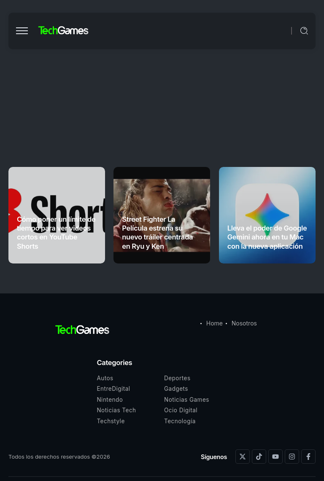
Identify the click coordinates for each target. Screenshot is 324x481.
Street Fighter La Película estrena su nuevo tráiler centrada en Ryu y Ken (157, 232)
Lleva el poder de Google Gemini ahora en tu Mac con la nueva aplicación (267, 237)
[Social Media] (242, 456)
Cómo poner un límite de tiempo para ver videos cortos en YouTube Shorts (56, 232)
